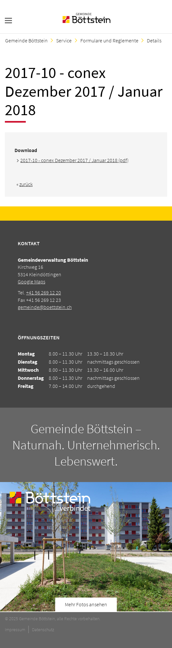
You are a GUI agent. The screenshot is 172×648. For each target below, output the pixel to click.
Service (64, 40)
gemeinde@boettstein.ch (45, 307)
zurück (26, 184)
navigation (8, 20)
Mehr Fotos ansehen (86, 604)
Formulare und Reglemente (109, 40)
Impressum (15, 629)
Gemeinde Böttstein (26, 40)
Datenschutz (43, 629)
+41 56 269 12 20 (43, 292)
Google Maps (31, 281)
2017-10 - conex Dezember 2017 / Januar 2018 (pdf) (74, 160)
